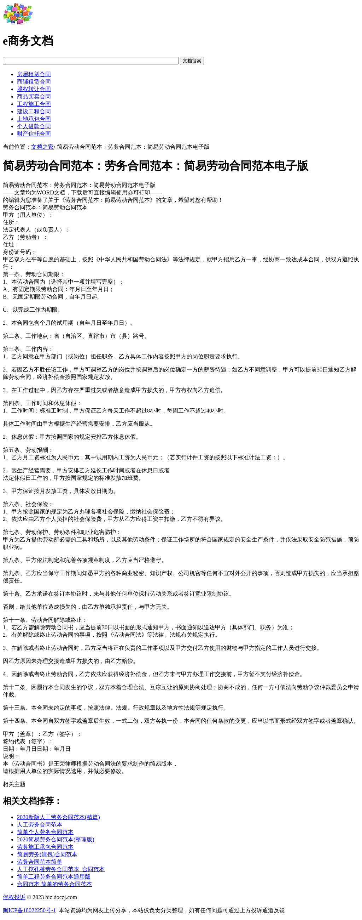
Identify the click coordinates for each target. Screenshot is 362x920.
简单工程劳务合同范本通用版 (53, 877)
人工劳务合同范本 (39, 825)
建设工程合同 (34, 111)
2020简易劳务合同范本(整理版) (55, 839)
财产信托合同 (34, 134)
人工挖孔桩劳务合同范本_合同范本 (61, 869)
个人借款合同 (34, 126)
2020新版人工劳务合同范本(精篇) (58, 817)
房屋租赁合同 (34, 74)
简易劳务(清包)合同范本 (47, 854)
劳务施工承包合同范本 (45, 847)
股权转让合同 (34, 89)
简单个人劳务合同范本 (45, 832)
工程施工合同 (34, 104)
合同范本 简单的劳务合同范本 (54, 884)
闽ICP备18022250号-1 (29, 910)
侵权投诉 (14, 897)
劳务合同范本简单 (39, 862)
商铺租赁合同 (34, 82)
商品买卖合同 (34, 96)
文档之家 (42, 147)
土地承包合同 (34, 119)
